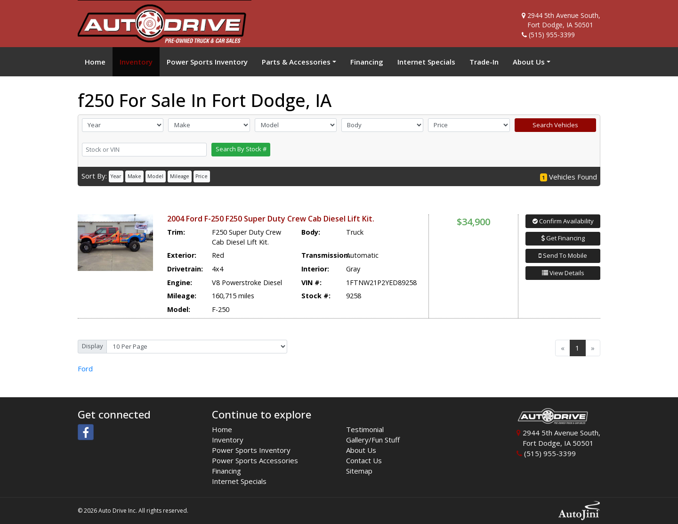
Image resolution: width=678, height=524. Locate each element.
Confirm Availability (563, 221)
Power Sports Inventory (251, 450)
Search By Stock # (241, 149)
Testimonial (365, 429)
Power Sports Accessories (255, 460)
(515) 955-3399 (552, 34)
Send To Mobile (563, 255)
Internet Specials (239, 481)
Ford (85, 368)
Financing (226, 470)
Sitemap (359, 470)
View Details (563, 273)
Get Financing (563, 238)
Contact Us (364, 460)
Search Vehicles (555, 125)
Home (222, 429)
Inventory (227, 439)
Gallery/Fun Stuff (373, 439)
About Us (361, 450)
